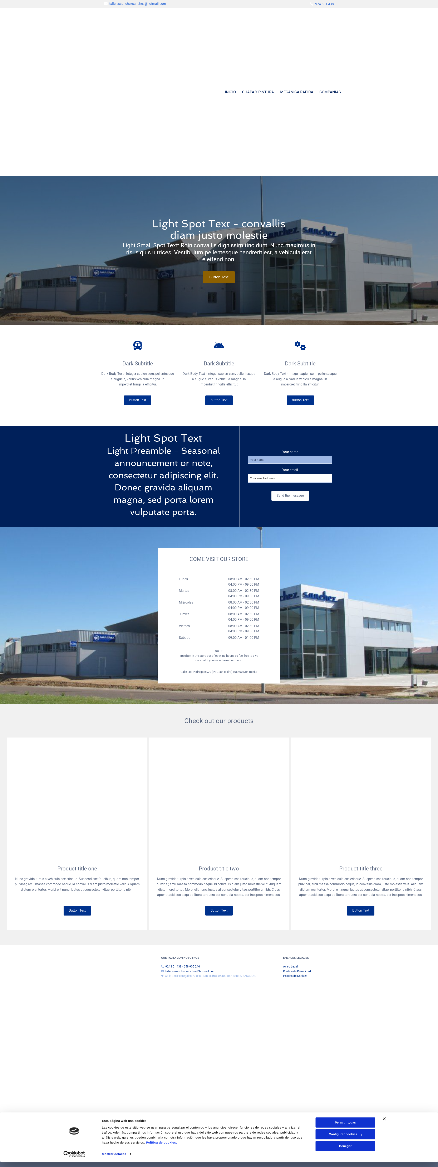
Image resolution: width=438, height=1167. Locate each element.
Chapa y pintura (258, 92)
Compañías (330, 92)
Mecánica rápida (296, 92)
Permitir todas (345, 1127)
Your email (290, 470)
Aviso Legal (290, 966)
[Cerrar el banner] (384, 1123)
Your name (290, 452)
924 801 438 (324, 4)
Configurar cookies (345, 1139)
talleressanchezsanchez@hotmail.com (137, 4)
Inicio (230, 92)
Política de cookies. (161, 1147)
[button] (219, 277)
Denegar (345, 1151)
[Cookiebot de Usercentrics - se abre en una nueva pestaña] (74, 1159)
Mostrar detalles (114, 1159)
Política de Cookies (295, 976)
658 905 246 (192, 966)
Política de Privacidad (297, 971)
